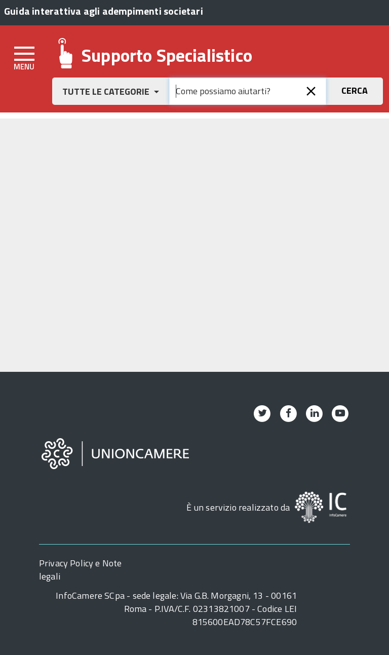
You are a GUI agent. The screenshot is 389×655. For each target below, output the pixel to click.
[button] (110, 91)
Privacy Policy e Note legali (80, 569)
